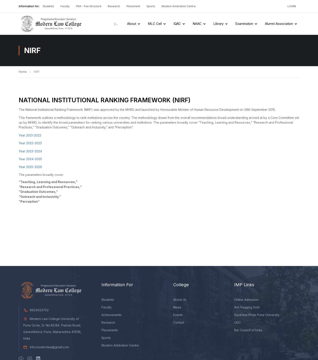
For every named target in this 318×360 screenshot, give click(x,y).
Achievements (111, 315)
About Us (179, 300)
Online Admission (246, 300)
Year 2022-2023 (30, 143)
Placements (109, 331)
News (177, 308)
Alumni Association (279, 24)
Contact (178, 323)
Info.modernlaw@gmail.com (46, 348)
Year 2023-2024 (30, 151)
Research (114, 6)
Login (292, 6)
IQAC (177, 24)
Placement (133, 6)
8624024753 (36, 311)
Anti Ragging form (247, 308)
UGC (237, 323)
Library (218, 24)
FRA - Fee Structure (88, 6)
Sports (150, 6)
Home (23, 71)
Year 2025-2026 (30, 167)
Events (178, 315)
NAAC (197, 24)
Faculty (65, 6)
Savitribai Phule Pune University (256, 315)
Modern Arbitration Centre (179, 6)
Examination (244, 24)
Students (48, 6)
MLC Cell (155, 24)
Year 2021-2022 (30, 135)
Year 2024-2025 (30, 159)
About (131, 24)
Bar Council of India (248, 331)
